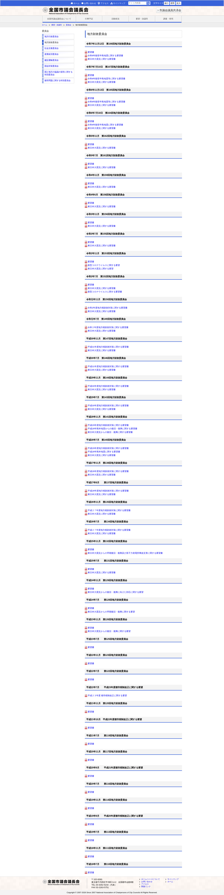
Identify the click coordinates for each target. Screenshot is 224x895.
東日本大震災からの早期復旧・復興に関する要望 (111, 611)
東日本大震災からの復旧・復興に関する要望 (109, 631)
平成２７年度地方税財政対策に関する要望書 (109, 510)
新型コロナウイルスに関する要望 (104, 265)
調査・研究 (168, 19)
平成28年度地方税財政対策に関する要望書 (108, 471)
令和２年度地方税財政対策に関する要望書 (108, 327)
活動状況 (115, 19)
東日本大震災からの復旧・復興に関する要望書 (110, 432)
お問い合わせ (90, 3)
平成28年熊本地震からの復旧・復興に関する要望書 (112, 428)
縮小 (167, 3)
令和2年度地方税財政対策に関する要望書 (107, 307)
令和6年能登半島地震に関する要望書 (105, 55)
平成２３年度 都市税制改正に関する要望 (107, 695)
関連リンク (146, 886)
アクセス (105, 3)
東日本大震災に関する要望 (100, 268)
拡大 (179, 3)
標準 (173, 3)
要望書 (91, 52)
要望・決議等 (142, 19)
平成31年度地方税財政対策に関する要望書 (108, 347)
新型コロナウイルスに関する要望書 (105, 291)
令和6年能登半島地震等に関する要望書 (106, 78)
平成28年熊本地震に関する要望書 (104, 451)
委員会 (68, 25)
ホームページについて (150, 879)
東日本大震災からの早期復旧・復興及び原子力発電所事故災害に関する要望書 (125, 553)
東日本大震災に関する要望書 (102, 59)
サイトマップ (119, 3)
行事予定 (89, 19)
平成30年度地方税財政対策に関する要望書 (108, 386)
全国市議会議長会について (59, 19)
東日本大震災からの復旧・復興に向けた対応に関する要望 (115, 592)
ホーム (76, 3)
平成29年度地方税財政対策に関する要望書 (108, 425)
